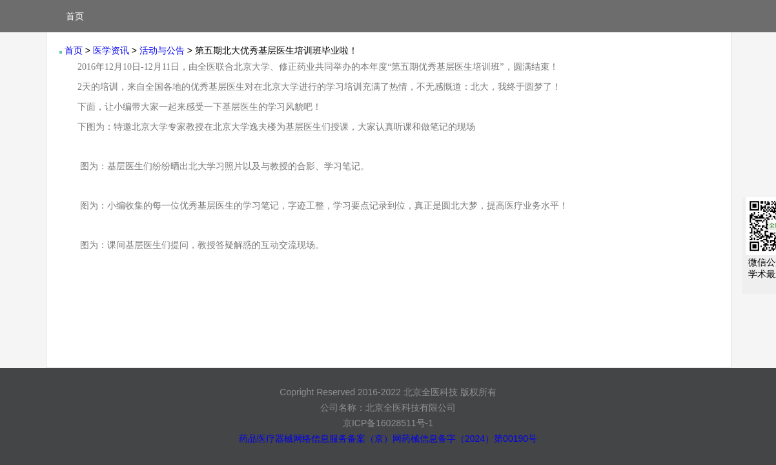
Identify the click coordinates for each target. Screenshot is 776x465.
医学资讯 (111, 50)
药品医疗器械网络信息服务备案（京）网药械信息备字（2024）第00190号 (388, 438)
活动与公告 (162, 50)
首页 (75, 16)
